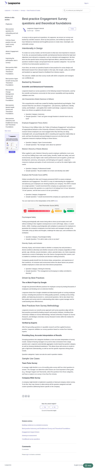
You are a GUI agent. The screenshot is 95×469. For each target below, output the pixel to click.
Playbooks (9, 24)
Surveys (23, 10)
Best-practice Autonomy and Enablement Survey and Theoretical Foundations (12, 123)
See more (8, 131)
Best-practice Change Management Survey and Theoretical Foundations (10, 95)
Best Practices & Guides (33, 10)
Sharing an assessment (29, 435)
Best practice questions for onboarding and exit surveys (12, 32)
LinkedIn (28, 396)
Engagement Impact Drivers (30, 432)
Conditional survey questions (31, 439)
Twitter (26, 396)
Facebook (23, 396)
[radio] (44, 407)
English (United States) (81, 465)
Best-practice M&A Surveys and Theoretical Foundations (11, 71)
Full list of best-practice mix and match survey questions (11, 43)
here (47, 64)
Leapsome (7, 10)
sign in (28, 454)
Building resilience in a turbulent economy (35, 425)
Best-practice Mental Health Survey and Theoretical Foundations (10, 109)
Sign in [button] (86, 3)
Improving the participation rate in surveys (11, 60)
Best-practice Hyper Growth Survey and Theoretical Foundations (12, 82)
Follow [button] (72, 28)
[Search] (76, 10)
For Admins (16, 10)
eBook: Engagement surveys (12, 52)
